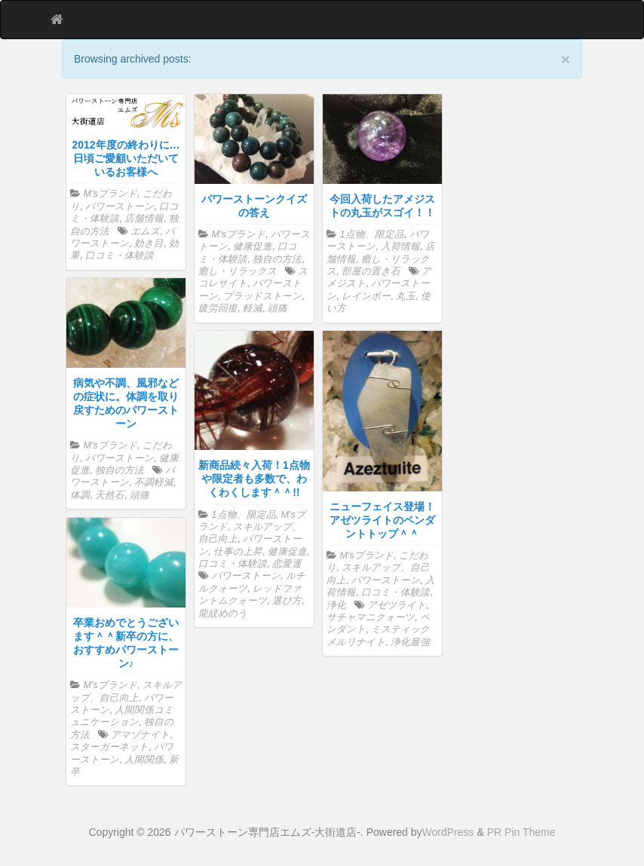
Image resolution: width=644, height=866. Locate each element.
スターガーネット (109, 747)
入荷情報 (400, 246)
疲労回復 (218, 308)
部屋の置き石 (371, 271)
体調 (80, 495)
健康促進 (252, 246)
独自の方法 (277, 259)
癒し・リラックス (237, 271)
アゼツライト (396, 605)
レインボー (366, 296)
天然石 (109, 495)
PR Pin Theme (521, 832)
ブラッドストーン (262, 296)
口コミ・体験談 (119, 255)
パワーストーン (119, 206)
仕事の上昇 (237, 551)
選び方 (287, 600)
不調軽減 (153, 482)
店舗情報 (144, 218)
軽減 (252, 308)
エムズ (145, 231)
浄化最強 (410, 642)
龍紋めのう (222, 613)
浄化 (336, 605)
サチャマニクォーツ (371, 617)
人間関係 (144, 759)
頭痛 (277, 308)
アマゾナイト (140, 735)
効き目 (149, 243)
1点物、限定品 (372, 234)
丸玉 (406, 296)
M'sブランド (110, 193)
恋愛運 (287, 563)
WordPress (448, 832)
